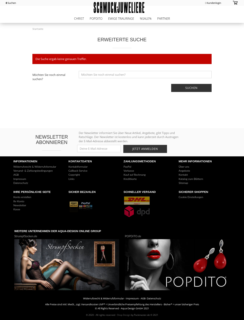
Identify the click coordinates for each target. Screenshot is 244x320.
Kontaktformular (78, 166)
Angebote (184, 170)
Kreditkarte (130, 178)
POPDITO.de (133, 236)
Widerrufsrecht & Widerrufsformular (34, 166)
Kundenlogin (213, 3)
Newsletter (19, 205)
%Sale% (146, 18)
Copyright (74, 174)
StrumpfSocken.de (25, 236)
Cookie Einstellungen (191, 197)
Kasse (16, 209)
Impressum (19, 178)
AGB (16, 174)
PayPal (127, 166)
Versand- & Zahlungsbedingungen (33, 170)
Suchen (11, 3)
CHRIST (79, 18)
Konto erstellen (22, 197)
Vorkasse (129, 170)
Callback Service (77, 170)
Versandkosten (89, 304)
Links (71, 178)
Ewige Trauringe (121, 18)
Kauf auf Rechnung (135, 174)
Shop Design (123, 315)
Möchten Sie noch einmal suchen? (48, 77)
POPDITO (96, 18)
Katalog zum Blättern (191, 178)
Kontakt (183, 174)
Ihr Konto (18, 201)
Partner (163, 18)
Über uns (184, 166)
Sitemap (183, 182)
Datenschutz (20, 182)
